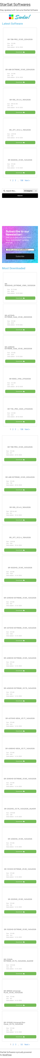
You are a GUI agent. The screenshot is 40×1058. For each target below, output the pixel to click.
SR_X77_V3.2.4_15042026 (20, 130)
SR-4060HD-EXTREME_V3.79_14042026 (20, 688)
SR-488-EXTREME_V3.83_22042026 (20, 69)
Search (20, 195)
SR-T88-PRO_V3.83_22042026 (20, 39)
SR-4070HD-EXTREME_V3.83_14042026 (20, 628)
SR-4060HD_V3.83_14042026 (20, 839)
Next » (27, 180)
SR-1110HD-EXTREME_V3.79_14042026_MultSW (18, 960)
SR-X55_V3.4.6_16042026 (20, 100)
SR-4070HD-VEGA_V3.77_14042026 (20, 718)
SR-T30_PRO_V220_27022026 (20, 409)
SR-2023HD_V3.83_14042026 (20, 899)
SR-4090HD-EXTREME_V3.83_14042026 (20, 598)
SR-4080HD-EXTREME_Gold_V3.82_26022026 (18, 347)
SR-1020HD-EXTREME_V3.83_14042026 (20, 929)
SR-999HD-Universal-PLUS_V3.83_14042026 (13, 991)
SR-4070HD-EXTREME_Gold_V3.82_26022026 (18, 316)
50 (22, 1044)
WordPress (7, 1055)
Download (20, 52)
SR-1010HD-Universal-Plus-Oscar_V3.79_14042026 (15, 1023)
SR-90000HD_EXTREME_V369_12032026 (20, 284)
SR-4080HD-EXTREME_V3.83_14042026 (20, 658)
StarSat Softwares (15, 4)
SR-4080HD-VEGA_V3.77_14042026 (20, 748)
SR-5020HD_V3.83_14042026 (20, 160)
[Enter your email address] (20, 250)
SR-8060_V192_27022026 (20, 379)
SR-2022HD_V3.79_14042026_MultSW (20, 809)
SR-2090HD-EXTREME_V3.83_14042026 (20, 778)
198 (21, 180)
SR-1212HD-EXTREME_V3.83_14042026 (20, 869)
